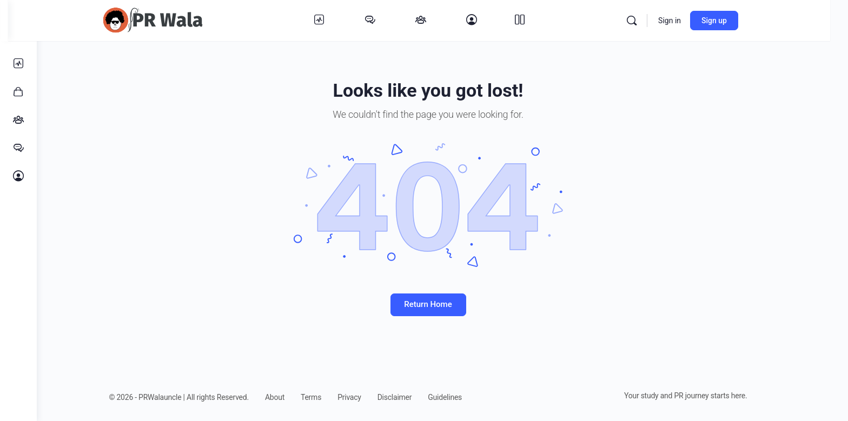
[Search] (655, 20)
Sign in (692, 20)
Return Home (442, 304)
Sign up (737, 20)
